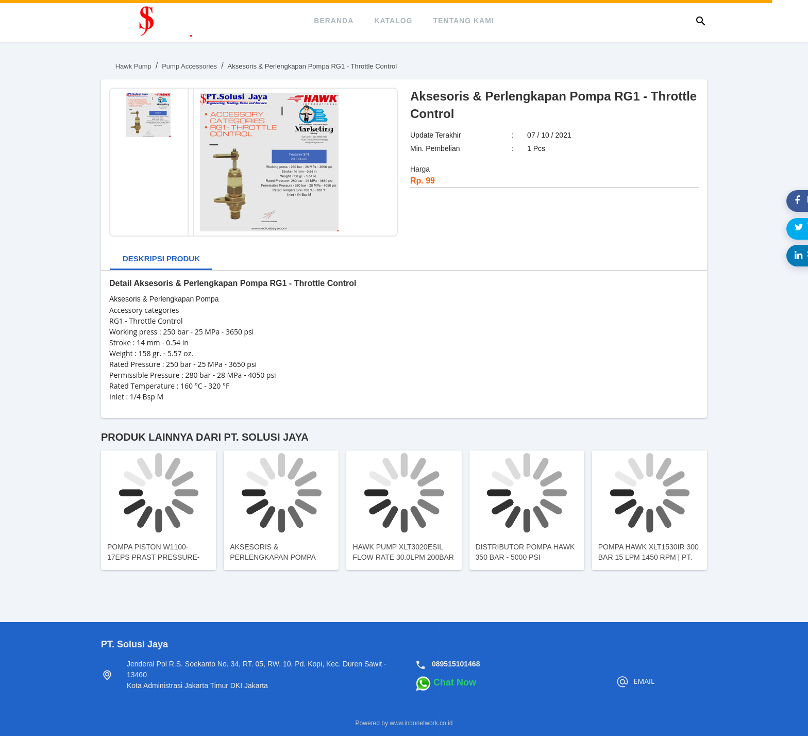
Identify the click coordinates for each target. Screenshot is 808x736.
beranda (334, 20)
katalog (393, 20)
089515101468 (456, 664)
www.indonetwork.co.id (421, 723)
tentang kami (463, 20)
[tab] (161, 259)
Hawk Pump (133, 66)
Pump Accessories (189, 66)
